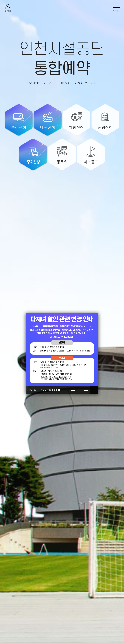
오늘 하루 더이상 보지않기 (45, 390)
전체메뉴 (116, 11)
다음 (86, 390)
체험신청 (76, 127)
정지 (79, 390)
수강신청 (18, 127)
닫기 (94, 390)
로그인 (8, 11)
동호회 (62, 162)
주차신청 (33, 162)
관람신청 (105, 127)
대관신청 (47, 127)
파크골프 (90, 162)
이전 (73, 390)
